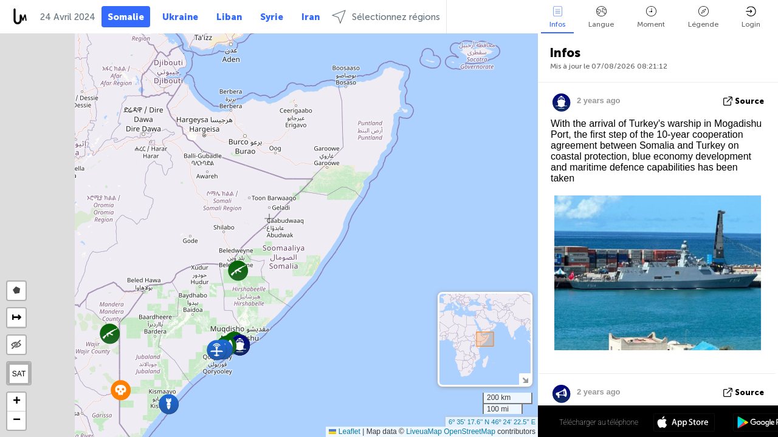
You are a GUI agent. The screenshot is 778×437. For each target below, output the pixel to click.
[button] (169, 404)
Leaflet (344, 431)
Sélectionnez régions (386, 17)
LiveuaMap (424, 431)
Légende (703, 17)
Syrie (271, 17)
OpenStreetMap (469, 431)
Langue (601, 17)
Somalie (126, 17)
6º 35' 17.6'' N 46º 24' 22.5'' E (492, 421)
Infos (557, 17)
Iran (310, 17)
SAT (19, 374)
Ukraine (180, 17)
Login (751, 17)
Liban (229, 17)
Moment (651, 17)
